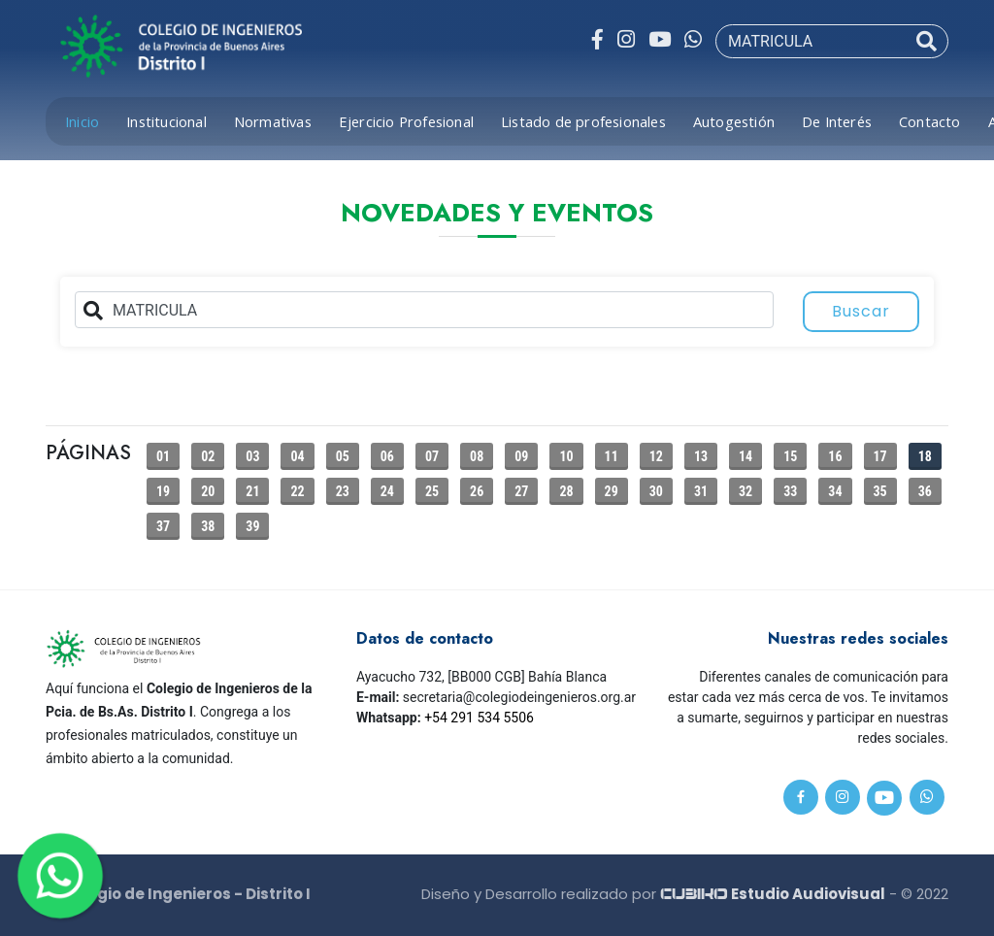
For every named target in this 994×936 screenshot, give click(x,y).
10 (566, 456)
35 (880, 491)
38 (208, 526)
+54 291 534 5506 (479, 717)
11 (611, 456)
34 (835, 491)
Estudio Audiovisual (772, 894)
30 (656, 491)
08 (476, 456)
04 (297, 456)
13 (701, 456)
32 (745, 491)
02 (208, 456)
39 (252, 526)
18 (925, 456)
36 (925, 491)
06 (387, 456)
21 (252, 491)
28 (566, 491)
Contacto (930, 121)
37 (163, 526)
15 (790, 456)
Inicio (82, 121)
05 (342, 456)
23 (342, 491)
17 (880, 456)
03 (252, 456)
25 (432, 491)
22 (297, 491)
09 (521, 456)
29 (611, 491)
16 (835, 456)
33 (790, 491)
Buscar (861, 311)
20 (208, 491)
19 (163, 491)
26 (476, 491)
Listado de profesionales (583, 121)
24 (387, 491)
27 (521, 491)
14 (745, 456)
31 (701, 491)
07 (432, 456)
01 (163, 456)
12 (656, 456)
